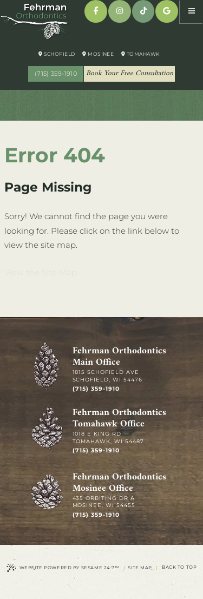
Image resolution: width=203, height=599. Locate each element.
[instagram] (119, 11)
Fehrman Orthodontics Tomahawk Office (119, 418)
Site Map (140, 567)
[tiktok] (143, 11)
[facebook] (95, 11)
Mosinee (98, 54)
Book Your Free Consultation (129, 73)
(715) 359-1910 (56, 73)
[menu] (191, 11)
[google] (166, 11)
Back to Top (179, 567)
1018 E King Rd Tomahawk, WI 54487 (109, 437)
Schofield (56, 54)
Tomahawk (140, 54)
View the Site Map (40, 272)
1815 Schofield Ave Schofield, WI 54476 (108, 376)
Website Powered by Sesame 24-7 (63, 568)
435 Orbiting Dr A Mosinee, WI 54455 (104, 502)
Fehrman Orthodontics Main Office (119, 357)
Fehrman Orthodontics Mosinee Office (119, 483)
